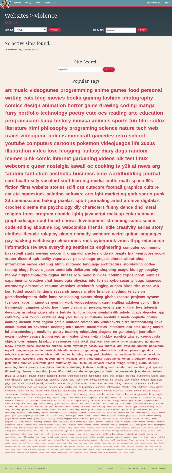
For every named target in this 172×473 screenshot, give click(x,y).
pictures (153, 358)
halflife (113, 440)
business (84, 173)
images (32, 375)
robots (125, 312)
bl (80, 387)
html (33, 128)
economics (147, 397)
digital (54, 275)
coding (128, 105)
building (8, 431)
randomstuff (111, 449)
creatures (136, 437)
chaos (30, 434)
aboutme (42, 227)
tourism (74, 403)
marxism (14, 443)
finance (103, 291)
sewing (42, 253)
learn (120, 397)
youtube (15, 143)
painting (55, 193)
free (55, 307)
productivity (93, 452)
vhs (109, 400)
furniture (96, 403)
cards (55, 428)
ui (129, 449)
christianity (63, 363)
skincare (79, 397)
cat (8, 193)
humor (21, 327)
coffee (149, 264)
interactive (117, 327)
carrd (106, 302)
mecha (123, 446)
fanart (54, 220)
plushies (106, 354)
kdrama (116, 410)
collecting (12, 317)
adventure (41, 327)
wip (156, 286)
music (20, 90)
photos (116, 259)
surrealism (34, 400)
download (23, 440)
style (82, 358)
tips (61, 446)
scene (149, 220)
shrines (136, 431)
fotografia (56, 390)
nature (127, 128)
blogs (23, 270)
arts (89, 193)
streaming (117, 220)
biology (136, 270)
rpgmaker (63, 413)
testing (11, 270)
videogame (33, 135)
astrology (29, 312)
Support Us (49, 3)
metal (150, 207)
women (53, 410)
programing (83, 128)
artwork (42, 403)
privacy (20, 345)
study (29, 253)
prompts (105, 428)
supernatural (96, 390)
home (115, 341)
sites (104, 419)
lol (7, 332)
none (60, 358)
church (150, 428)
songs (83, 375)
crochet (13, 207)
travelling (101, 367)
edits (145, 449)
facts (37, 437)
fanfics (86, 452)
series (144, 227)
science (108, 128)
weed (39, 390)
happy (110, 443)
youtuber (79, 431)
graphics (133, 187)
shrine (141, 354)
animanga (16, 403)
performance (135, 428)
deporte (50, 358)
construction (19, 387)
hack (47, 434)
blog (40, 98)
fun (133, 120)
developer (12, 312)
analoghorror (141, 425)
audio (39, 350)
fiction (12, 187)
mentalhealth (108, 312)
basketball (14, 253)
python (146, 302)
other (146, 286)
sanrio (145, 193)
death (67, 345)
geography (96, 371)
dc (27, 400)
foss (132, 413)
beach (7, 449)
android (110, 345)
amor (99, 383)
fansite (158, 327)
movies (56, 98)
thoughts (39, 275)
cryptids (22, 419)
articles (117, 428)
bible (104, 403)
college (120, 375)
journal (151, 173)
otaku (150, 425)
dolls (43, 297)
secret (132, 446)
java (138, 371)
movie (32, 264)
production (139, 358)
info (92, 280)
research (61, 291)
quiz (58, 443)
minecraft (79, 135)
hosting (140, 449)
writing (13, 98)
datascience (58, 431)
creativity (126, 227)
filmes (138, 413)
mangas (96, 425)
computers (39, 143)
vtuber (10, 259)
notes (79, 434)
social (160, 253)
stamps (86, 322)
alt (131, 394)
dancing (11, 322)
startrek (20, 425)
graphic (142, 345)
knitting (128, 307)
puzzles (57, 345)
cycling (147, 419)
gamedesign (128, 332)
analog (154, 413)
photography (137, 98)
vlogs (155, 443)
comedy (82, 233)
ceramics (97, 431)
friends (95, 227)
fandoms (44, 291)
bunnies (26, 363)
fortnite (65, 312)
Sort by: (8, 29)
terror (81, 443)
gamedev (103, 135)
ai (134, 166)
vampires (33, 307)
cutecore (95, 187)
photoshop (161, 437)
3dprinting (16, 410)
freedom (9, 397)
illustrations (88, 431)
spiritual (97, 443)
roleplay (49, 233)
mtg (118, 443)
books (73, 98)
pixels (42, 312)
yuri (96, 354)
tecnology (115, 431)
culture (151, 187)
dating (132, 425)
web (153, 128)
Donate (109, 468)
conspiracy (149, 403)
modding (57, 327)
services (108, 383)
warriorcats (64, 383)
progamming (89, 350)
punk (159, 193)
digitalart (150, 200)
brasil (163, 375)
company (51, 419)
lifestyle (30, 233)
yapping (150, 434)
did (46, 406)
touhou (35, 317)
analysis (65, 403)
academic (62, 410)
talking (36, 431)
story (157, 227)
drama (54, 400)
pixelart (66, 200)
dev (116, 371)
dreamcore (42, 345)
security (109, 317)
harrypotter (123, 425)
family (78, 317)
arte (133, 113)
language (91, 264)
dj (139, 397)
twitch (96, 336)
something (101, 437)
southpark (153, 383)
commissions (26, 200)
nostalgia (58, 166)
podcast (123, 350)
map (110, 446)
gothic (59, 322)
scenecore (136, 341)
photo (45, 307)
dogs (121, 151)
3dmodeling (95, 375)
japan (49, 270)
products (91, 449)
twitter (21, 422)
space (137, 180)
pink (29, 158)
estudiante (10, 390)
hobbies (152, 275)
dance (126, 207)
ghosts (8, 416)
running (132, 363)
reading (118, 113)
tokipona (159, 440)
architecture (111, 264)
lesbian (88, 367)
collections (20, 452)
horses (146, 390)
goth (132, 193)
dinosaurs (16, 379)
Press (136, 468)
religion (13, 213)
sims (19, 437)
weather (48, 394)
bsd (63, 400)
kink (28, 443)
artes (35, 425)
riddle (100, 452)
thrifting (60, 419)
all (85, 307)
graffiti (97, 419)
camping (58, 425)
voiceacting (55, 434)
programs (9, 422)
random (138, 151)
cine (61, 387)
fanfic (77, 312)
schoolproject (81, 422)
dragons (105, 332)
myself (9, 350)
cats (28, 98)
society (87, 416)
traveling (130, 345)
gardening (85, 158)
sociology (146, 413)
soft (127, 413)
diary (108, 151)
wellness (28, 425)
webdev (139, 367)
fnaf (131, 253)
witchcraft (85, 286)
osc (129, 327)
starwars (54, 379)
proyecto (53, 452)
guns (92, 419)
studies (126, 452)
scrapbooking (78, 452)
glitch (14, 416)
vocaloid (50, 180)
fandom (14, 173)
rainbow (92, 437)
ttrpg (135, 240)
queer (38, 166)
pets (77, 259)
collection (51, 383)
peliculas (28, 379)
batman (128, 419)
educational (96, 363)
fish (156, 302)
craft (112, 375)
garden (50, 425)
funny (112, 207)
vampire (88, 425)
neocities (28, 422)
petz (131, 400)
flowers (36, 270)
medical (110, 394)
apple (67, 431)
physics (80, 280)
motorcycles (41, 449)
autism (116, 286)
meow (9, 345)
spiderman (22, 431)
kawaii (78, 166)
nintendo (74, 264)
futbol (18, 291)
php (68, 440)
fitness (67, 275)
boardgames (112, 358)
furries (102, 280)
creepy (64, 379)
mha (104, 449)
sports (120, 120)
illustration (18, 151)
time (126, 449)
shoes (8, 394)
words (134, 449)
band (53, 297)
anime (102, 90)
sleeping (71, 297)
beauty (120, 253)
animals (101, 120)
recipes (65, 354)
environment (143, 375)
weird (118, 233)
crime (117, 422)
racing (102, 406)
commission (51, 443)
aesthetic (60, 173)
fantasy (91, 151)
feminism (62, 367)
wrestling (11, 367)
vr (61, 297)
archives (141, 422)
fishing (50, 403)
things (121, 363)
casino (85, 449)
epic (72, 379)
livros (55, 422)
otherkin (126, 387)
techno (138, 390)
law (100, 345)
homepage (37, 394)
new (155, 434)
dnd (139, 207)
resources (64, 341)
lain (8, 291)
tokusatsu (51, 446)
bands (84, 410)
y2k (126, 166)
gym (65, 336)
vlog (49, 397)
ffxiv (107, 341)
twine (124, 341)
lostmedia (99, 422)
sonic (135, 220)
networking (10, 412)
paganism (109, 437)
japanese (153, 280)
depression (138, 403)
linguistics (40, 302)
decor (7, 434)
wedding (36, 413)
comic (43, 158)
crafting (118, 302)
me (43, 207)
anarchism (47, 367)
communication (10, 437)
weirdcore (144, 253)
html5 (59, 264)
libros (21, 390)
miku (75, 394)
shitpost (127, 422)
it (64, 253)
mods (103, 416)
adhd (131, 443)
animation (54, 105)
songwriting (139, 446)
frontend (42, 425)
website (40, 187)
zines (123, 240)
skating (83, 394)
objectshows (15, 341)
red (48, 449)
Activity (28, 3)
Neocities (8, 468)
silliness (85, 434)
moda (125, 317)
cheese (146, 437)
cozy (107, 397)
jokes (7, 440)
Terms (154, 468)
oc (90, 166)
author (128, 403)
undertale (64, 270)
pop (118, 394)
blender (63, 350)
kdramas (116, 446)
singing (102, 286)
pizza (125, 322)
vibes (70, 452)
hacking (22, 240)
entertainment (140, 213)
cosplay (151, 270)
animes (31, 341)
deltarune (82, 270)
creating (7, 443)
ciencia (7, 452)
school (137, 135)
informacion (142, 410)
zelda (25, 437)
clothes (13, 233)
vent (112, 367)
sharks (83, 371)
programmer (141, 394)
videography (40, 397)
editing (24, 227)
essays (35, 336)
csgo (65, 446)
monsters (100, 387)
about (129, 259)
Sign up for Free (153, 3)
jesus (152, 387)
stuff (65, 180)
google (8, 419)
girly (35, 403)
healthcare (111, 406)
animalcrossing (84, 440)
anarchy (54, 416)
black (147, 440)
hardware (25, 394)
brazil (29, 412)
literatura (39, 406)
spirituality (42, 259)
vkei (119, 345)
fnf (30, 327)
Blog (123, 468)
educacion (153, 240)
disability (142, 434)
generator (72, 446)
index (57, 446)
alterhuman (101, 413)
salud (71, 397)
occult (30, 291)
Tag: (97, 29)
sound (126, 397)
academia (85, 406)
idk (120, 158)
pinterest (130, 375)
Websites (17, 3)
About (100, 468)
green (57, 403)
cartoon (25, 322)
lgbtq (77, 213)
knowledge (73, 413)
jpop (8, 375)
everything (60, 247)
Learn (37, 3)
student (153, 363)
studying (76, 367)
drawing (109, 105)
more (87, 446)
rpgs (142, 350)
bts (111, 379)
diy (77, 207)
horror (75, 105)
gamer (159, 387)
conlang (157, 416)
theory (80, 425)
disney (76, 428)
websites (67, 286)
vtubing (36, 443)
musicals (50, 350)
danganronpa (25, 350)
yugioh (28, 446)
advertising (151, 422)
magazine (48, 428)
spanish (158, 367)
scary (7, 410)
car (116, 354)
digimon (151, 449)
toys (139, 307)
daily (47, 452)
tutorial (13, 452)
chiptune (132, 452)
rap (118, 307)
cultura (95, 406)
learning (80, 180)
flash (108, 371)
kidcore (29, 397)
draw (104, 400)
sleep (98, 297)
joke (101, 440)
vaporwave (62, 259)
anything (118, 291)
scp (20, 443)
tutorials (45, 413)
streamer (41, 452)
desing (153, 437)
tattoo (98, 428)
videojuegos (115, 143)
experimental (16, 280)
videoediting (69, 390)
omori (126, 358)
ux (142, 419)
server (80, 416)
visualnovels (110, 322)
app (161, 312)
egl (116, 403)
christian (121, 413)
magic (123, 270)
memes (14, 158)
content (23, 434)
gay (9, 240)
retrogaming (113, 387)
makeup (115, 213)
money (11, 275)
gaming (92, 98)
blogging (69, 151)
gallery (58, 332)
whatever (82, 390)
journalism (147, 332)
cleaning (75, 406)
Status (145, 468)
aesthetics (83, 247)
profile (89, 291)
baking (49, 200)
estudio (69, 416)
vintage (88, 259)
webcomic (17, 166)
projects (138, 297)
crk (19, 446)
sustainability (78, 419)
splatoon (132, 302)
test (129, 158)
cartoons (64, 143)
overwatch (42, 440)
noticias (136, 419)
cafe (127, 379)
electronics (69, 240)
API (129, 468)
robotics (10, 354)
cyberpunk (105, 240)
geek (49, 440)
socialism (9, 400)
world (157, 400)
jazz (14, 383)
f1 (6, 406)
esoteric (8, 428)
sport (80, 200)
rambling (64, 437)
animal (144, 428)
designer (63, 434)
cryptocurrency (139, 406)
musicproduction (59, 440)
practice (35, 416)
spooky (143, 431)
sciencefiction (42, 410)
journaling (99, 200)
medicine (44, 332)
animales (160, 403)
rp (137, 336)
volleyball (22, 375)
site (137, 286)
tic (142, 437)
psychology (60, 207)
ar (32, 443)
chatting (150, 406)
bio (96, 322)
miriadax (91, 413)
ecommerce (26, 354)
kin (91, 446)
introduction (108, 350)
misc (16, 363)
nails (46, 431)
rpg (57, 227)
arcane (13, 449)
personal (151, 90)
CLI (117, 468)
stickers (135, 379)
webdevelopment (87, 302)
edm (122, 403)
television (136, 291)
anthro (107, 440)
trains (79, 379)
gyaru (9, 336)
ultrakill (82, 428)
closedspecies (90, 397)
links (158, 322)
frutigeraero (51, 336)
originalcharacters (83, 253)
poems (151, 317)
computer (131, 247)
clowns (26, 371)
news (144, 166)
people (64, 397)
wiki (25, 317)
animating (158, 446)
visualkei (74, 440)
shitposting (149, 400)
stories (57, 187)
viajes (36, 434)
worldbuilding (125, 173)
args (15, 394)
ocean (93, 345)
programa (21, 412)
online (10, 327)
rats (32, 406)
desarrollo (94, 440)
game (90, 105)
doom (146, 371)
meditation (91, 428)
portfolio (28, 113)
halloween (19, 400)
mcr (134, 387)
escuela (119, 379)
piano (134, 350)
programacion (22, 120)
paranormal (94, 358)
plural (90, 410)
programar (140, 383)
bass (14, 446)
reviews (39, 247)
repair (35, 440)
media (97, 180)
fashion (111, 98)
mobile (159, 406)
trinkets (125, 410)
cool (41, 220)
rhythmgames (159, 425)
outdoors (71, 371)
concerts (50, 437)
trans (28, 213)
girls (51, 363)
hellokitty (154, 354)
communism (43, 354)
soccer (56, 253)
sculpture (107, 410)
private (137, 443)
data (137, 327)
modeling (157, 397)
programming (76, 90)
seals (151, 446)
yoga (7, 383)
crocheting (118, 437)
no (115, 332)
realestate (126, 371)
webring (90, 443)
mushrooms (80, 446)
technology (53, 113)
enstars (156, 390)
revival (91, 422)
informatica (17, 247)
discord (24, 259)
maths (41, 375)
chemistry (128, 383)
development (91, 220)
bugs (139, 280)
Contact (163, 468)
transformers (41, 379)
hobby (107, 336)
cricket (125, 394)
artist (116, 200)
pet (128, 446)
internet (62, 158)
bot (15, 422)
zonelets (120, 336)
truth (156, 410)
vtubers (157, 371)
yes (32, 390)
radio (87, 275)
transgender (14, 307)
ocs (102, 113)
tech (141, 128)
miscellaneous (122, 440)
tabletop (43, 387)
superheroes (10, 425)
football (114, 187)
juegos (76, 291)
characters (93, 207)
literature (16, 128)
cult (30, 440)
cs (122, 422)
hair (151, 410)
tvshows (12, 302)
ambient (162, 413)
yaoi (69, 317)
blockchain (24, 406)
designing (51, 375)
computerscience (99, 379)
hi (59, 400)
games (119, 90)
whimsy (142, 416)
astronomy (14, 286)
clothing (46, 264)
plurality (40, 383)
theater (129, 390)
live (86, 419)
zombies (98, 449)
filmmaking (12, 371)
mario (143, 363)
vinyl (24, 443)
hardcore (82, 413)
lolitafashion (98, 446)
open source (20, 468)
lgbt (99, 193)
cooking (104, 166)
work (69, 302)
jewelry (33, 367)
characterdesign (23, 332)
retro (121, 135)
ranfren (105, 446)
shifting (69, 443)
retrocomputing (62, 452)
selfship (106, 434)
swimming (45, 400)
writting (69, 428)
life (135, 143)
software (74, 193)
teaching (71, 332)
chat (48, 280)
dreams (76, 307)
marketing (115, 193)
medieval (161, 422)
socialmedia (127, 354)
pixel (84, 341)
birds (128, 286)
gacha (36, 419)
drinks (160, 449)
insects (100, 394)
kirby (151, 394)
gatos (74, 336)
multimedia (71, 387)
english (47, 322)
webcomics (74, 227)
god (148, 367)
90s (149, 180)
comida (63, 213)
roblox (157, 120)
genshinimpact (24, 416)
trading (58, 394)
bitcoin (110, 363)
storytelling (133, 264)
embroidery (15, 440)
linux (142, 158)
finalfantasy (15, 434)
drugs (11, 406)
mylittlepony (120, 434)
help (7, 379)
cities (27, 452)
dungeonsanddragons (110, 452)
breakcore (46, 341)
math (124, 180)
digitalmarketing (82, 400)
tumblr (154, 375)
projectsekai (125, 443)
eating (61, 416)
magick (43, 437)
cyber (8, 387)
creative (36, 280)
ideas (29, 403)
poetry (76, 113)
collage (145, 379)
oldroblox (161, 443)
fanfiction (36, 173)
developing (140, 440)
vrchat (112, 434)
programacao (131, 416)
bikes (65, 425)
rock (87, 240)
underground (27, 449)
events (86, 297)
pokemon (88, 143)
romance (72, 322)
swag (88, 354)
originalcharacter (82, 437)
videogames (44, 90)
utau (75, 363)
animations (93, 317)
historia (70, 400)
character (47, 422)
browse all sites (32, 50)
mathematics (97, 327)
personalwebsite (101, 307)
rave (56, 449)
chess (85, 336)
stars (40, 358)
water (42, 416)
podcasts (142, 387)
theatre (123, 297)
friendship (54, 413)
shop (140, 259)
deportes (150, 312)
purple (66, 422)
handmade (151, 431)
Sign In (167, 3)
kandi (7, 403)
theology (114, 425)
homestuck (33, 193)
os (103, 431)
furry (11, 113)
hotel (23, 446)
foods (23, 367)
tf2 (147, 341)
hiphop (155, 341)
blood (72, 422)
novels (74, 350)
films (25, 187)
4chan (34, 449)
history (62, 120)
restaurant (95, 400)
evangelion (125, 428)
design (32, 105)
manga (146, 105)
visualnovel (111, 413)
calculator (127, 437)
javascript (95, 213)
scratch (121, 367)
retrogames (111, 416)
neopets (71, 437)
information (15, 264)
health (22, 180)
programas (88, 387)
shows (69, 220)
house (72, 431)
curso (92, 394)
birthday (77, 354)
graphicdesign (20, 220)
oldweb (106, 253)
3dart (111, 428)
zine (131, 336)
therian (108, 390)
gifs (76, 341)
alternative (34, 286)
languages (150, 233)
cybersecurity (122, 280)
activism (71, 358)
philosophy (54, 128)
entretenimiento (132, 434)
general (25, 410)
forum (46, 390)
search (67, 394)
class (122, 419)
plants (65, 233)
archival (143, 443)
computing (40, 371)
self (114, 443)
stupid (61, 449)
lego (29, 387)
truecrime (118, 390)
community (151, 247)
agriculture (8, 446)
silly (35, 180)
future (14, 431)
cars (9, 180)
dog (61, 317)
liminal (29, 431)
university (95, 416)
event (21, 383)
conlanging (33, 452)
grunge (62, 375)
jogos (53, 371)
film (143, 120)
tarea (92, 434)
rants (41, 428)
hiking (147, 327)
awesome (28, 358)
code (10, 227)
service (88, 403)
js (72, 383)
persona (53, 387)
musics (150, 443)
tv (118, 166)
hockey (124, 400)
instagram (109, 422)
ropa (81, 403)
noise (30, 345)
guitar (131, 233)
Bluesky (41, 468)
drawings (49, 317)
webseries (105, 425)
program (44, 213)
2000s (148, 143)
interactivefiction (32, 428)
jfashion (96, 341)
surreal (128, 406)
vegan (75, 443)
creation (121, 416)
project (103, 259)
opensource (19, 397)
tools (85, 379)
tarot (36, 322)
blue (77, 383)
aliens (53, 312)
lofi (156, 449)
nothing (115, 275)
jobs (41, 431)
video (39, 151)
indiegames (13, 358)
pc (14, 375)
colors (29, 419)
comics (14, 105)
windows (90, 312)
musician (68, 449)
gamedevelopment (21, 297)
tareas (108, 431)
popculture (156, 345)
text (24, 403)
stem (120, 452)
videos (107, 158)
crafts (111, 180)
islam (146, 446)
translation (156, 379)
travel (12, 135)
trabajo (104, 443)
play (51, 431)
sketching (38, 422)
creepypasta (150, 336)
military (63, 443)
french (41, 434)
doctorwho (42, 446)
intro (69, 327)
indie (109, 227)
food (133, 90)
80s (60, 371)
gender (19, 449)
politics (57, 135)
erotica (15, 419)
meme (64, 307)
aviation (149, 416)
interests (151, 307)
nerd (68, 406)
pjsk (8, 363)
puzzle (136, 312)
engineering (108, 247)
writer (134, 422)
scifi (70, 187)
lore (77, 275)
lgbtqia (134, 397)
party (159, 431)
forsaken (72, 425)
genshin (57, 302)
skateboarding (142, 322)
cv (16, 406)
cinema (30, 207)
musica (81, 120)
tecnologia (63, 280)
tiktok (113, 397)
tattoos (111, 403)
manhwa (138, 400)
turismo (56, 397)
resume (51, 286)
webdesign (44, 240)
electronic (39, 363)
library (132, 410)
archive (131, 200)
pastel (92, 383)
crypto (24, 275)
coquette (138, 317)
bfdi (56, 354)
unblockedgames (126, 431)
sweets (152, 440)
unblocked (73, 375)
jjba (74, 416)
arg (156, 166)
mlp (95, 270)
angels (159, 394)
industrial (62, 428)
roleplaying (88, 332)
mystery (22, 336)
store (105, 375)
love (52, 151)
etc (16, 193)
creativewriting (76, 449)
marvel (80, 327)
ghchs (110, 297)
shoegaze (71, 434)
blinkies (100, 275)
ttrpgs (128, 275)
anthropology (112, 419)
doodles (31, 437)
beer (52, 449)
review (154, 419)
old (130, 367)
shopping (108, 270)
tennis (120, 406)
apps (25, 302)
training (22, 428)
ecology (116, 400)
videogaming (74, 410)
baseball (30, 383)
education (151, 113)
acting (118, 383)
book (139, 275)
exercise (98, 434)
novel (84, 383)
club (85, 443)
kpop (46, 120)
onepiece (68, 419)
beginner (35, 446)
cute (91, 113)
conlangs (43, 443)
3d (7, 200)
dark (150, 350)
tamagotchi (119, 449)
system (153, 297)
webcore (101, 233)
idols (15, 428)
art (8, 90)
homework (59, 406)
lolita (83, 363)
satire (57, 437)
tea (27, 390)
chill (32, 410)
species (98, 410)
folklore (131, 440)
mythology (80, 345)
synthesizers (159, 428)
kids (60, 422)
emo (101, 173)
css (80, 187)
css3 (47, 416)
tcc (35, 387)
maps (101, 397)
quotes (43, 419)
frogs (51, 406)
